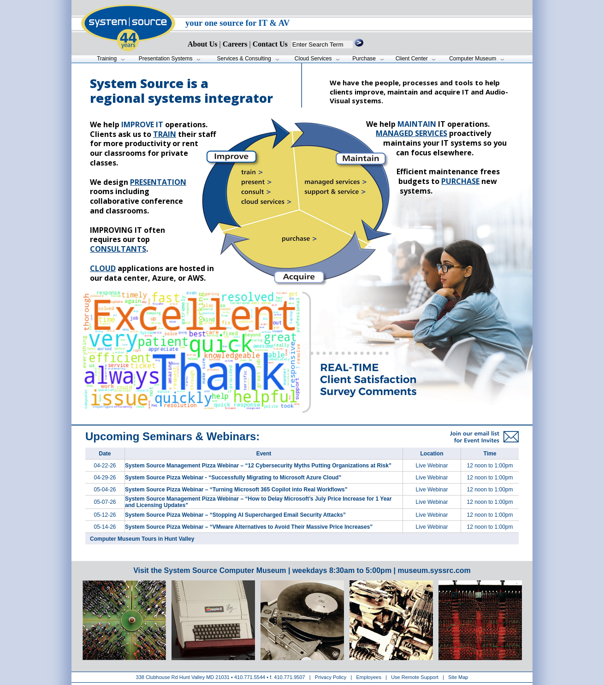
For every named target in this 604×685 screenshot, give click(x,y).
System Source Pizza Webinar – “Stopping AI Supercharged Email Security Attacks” (235, 515)
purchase (460, 181)
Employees (368, 677)
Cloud (103, 268)
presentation (158, 182)
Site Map (458, 677)
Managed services (411, 133)
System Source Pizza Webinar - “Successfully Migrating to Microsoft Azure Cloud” (233, 477)
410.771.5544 (249, 677)
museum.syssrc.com (433, 570)
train (164, 134)
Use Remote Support (414, 677)
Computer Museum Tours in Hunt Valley (142, 539)
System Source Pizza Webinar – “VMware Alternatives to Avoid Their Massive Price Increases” (249, 527)
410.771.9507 (289, 677)
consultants (118, 249)
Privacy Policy (331, 677)
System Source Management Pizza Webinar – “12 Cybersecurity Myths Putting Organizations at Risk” (258, 465)
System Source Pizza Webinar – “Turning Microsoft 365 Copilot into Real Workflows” (236, 489)
